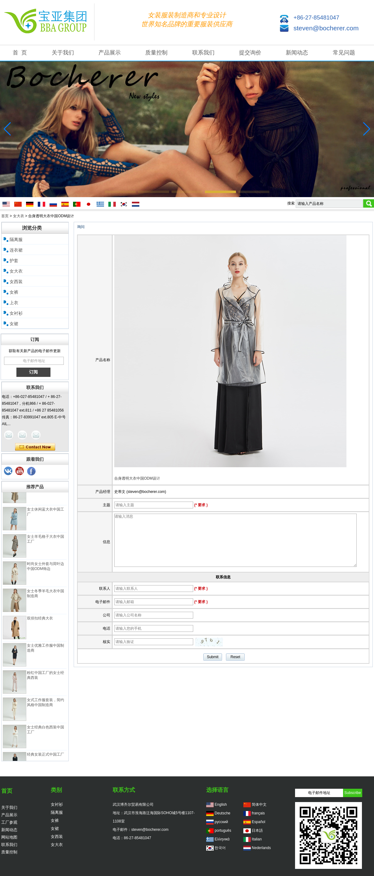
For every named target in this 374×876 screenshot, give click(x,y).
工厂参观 (9, 822)
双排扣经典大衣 (40, 620)
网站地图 (9, 837)
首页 (5, 216)
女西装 (16, 281)
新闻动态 (297, 53)
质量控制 (156, 53)
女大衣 (18, 216)
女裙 (14, 323)
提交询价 (250, 53)
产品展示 (109, 53)
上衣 (14, 302)
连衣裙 (16, 250)
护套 (14, 260)
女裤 (14, 292)
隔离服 (16, 239)
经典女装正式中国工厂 (45, 756)
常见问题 (344, 53)
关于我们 (63, 53)
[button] (120, 192)
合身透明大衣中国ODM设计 (137, 478)
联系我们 (203, 53)
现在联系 (35, 447)
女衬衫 (16, 313)
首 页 (20, 53)
